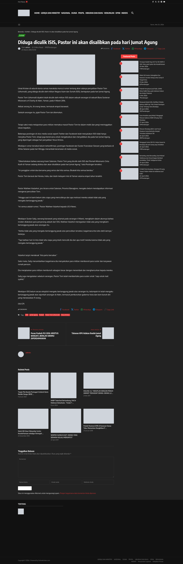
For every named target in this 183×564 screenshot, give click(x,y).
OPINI (117, 13)
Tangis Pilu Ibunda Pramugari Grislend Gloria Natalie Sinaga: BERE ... (33, 393)
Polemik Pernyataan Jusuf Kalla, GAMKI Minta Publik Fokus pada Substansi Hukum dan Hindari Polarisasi (152, 91)
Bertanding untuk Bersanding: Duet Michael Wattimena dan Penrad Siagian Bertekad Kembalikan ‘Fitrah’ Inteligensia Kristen (152, 158)
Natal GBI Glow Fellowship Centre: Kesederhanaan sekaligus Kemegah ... (30, 432)
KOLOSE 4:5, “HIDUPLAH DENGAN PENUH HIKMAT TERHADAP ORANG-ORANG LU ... (98, 392)
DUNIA (74, 13)
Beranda (21, 32)
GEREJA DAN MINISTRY (50, 13)
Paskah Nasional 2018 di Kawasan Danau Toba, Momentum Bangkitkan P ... (97, 427)
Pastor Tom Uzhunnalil (53, 315)
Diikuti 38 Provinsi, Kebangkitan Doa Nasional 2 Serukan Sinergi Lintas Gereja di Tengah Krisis (152, 77)
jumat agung (34, 315)
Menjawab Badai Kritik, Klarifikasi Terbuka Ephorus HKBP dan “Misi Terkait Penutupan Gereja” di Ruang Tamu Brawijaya (152, 104)
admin (27, 47)
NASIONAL (65, 13)
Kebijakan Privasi (158, 561)
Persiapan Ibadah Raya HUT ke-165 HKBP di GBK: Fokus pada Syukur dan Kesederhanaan (152, 64)
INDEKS (124, 13)
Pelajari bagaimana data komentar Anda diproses (78, 493)
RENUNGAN (109, 13)
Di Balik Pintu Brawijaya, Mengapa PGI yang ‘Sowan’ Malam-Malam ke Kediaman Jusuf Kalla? (152, 171)
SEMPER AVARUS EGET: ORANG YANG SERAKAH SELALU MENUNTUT (64, 436)
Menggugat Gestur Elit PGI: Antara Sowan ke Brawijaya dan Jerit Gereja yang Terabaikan (152, 144)
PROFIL (81, 13)
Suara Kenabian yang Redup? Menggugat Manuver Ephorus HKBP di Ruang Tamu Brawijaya (151, 118)
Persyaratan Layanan (144, 561)
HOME (37, 13)
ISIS (27, 315)
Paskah (41, 315)
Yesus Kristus (65, 315)
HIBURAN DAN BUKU (94, 13)
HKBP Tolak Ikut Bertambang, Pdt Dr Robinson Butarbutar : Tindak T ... (63, 401)
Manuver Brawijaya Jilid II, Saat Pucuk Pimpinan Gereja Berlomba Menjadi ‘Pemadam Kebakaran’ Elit (150, 131)
